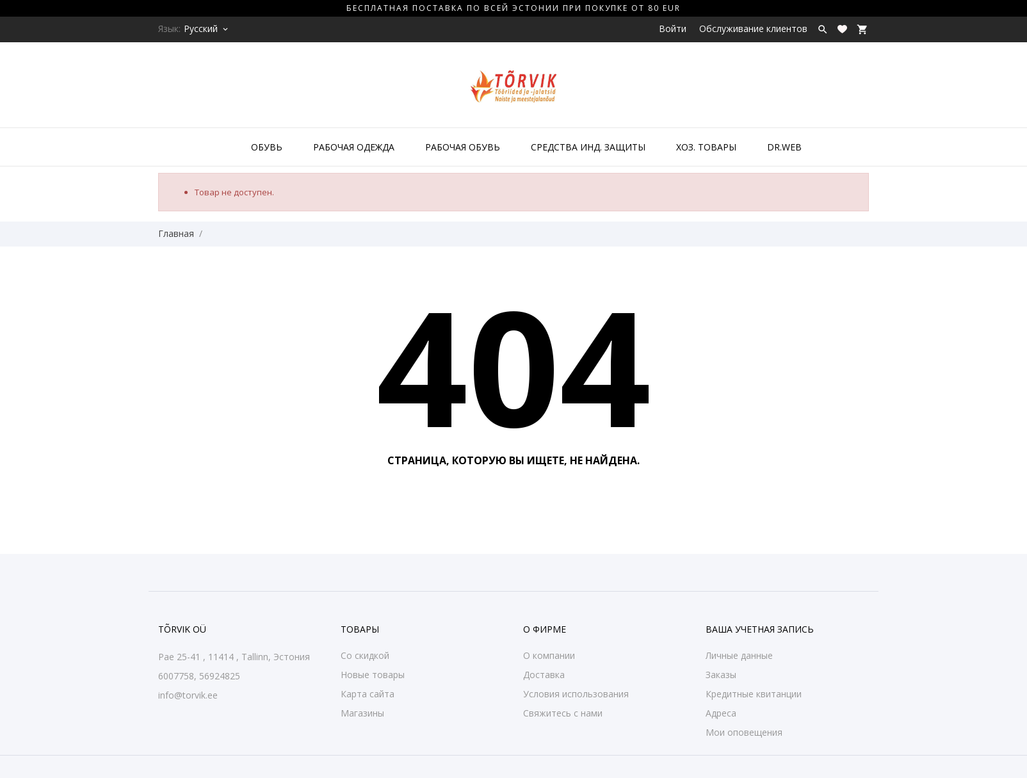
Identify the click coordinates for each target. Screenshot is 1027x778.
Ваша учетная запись (760, 629)
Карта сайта (367, 694)
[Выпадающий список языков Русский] (207, 28)
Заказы (721, 675)
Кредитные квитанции (754, 694)
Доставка (544, 675)
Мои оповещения (744, 732)
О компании (549, 655)
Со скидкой (365, 655)
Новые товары (373, 675)
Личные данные (739, 655)
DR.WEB (784, 147)
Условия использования (576, 694)
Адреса (721, 713)
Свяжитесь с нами (562, 713)
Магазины (362, 713)
